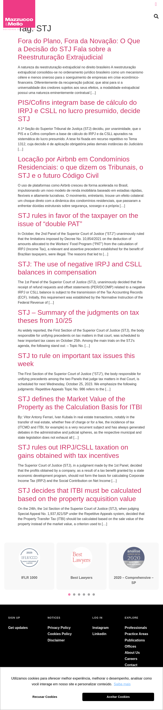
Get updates (18, 628)
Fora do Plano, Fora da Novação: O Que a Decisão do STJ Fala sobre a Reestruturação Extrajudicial (79, 49)
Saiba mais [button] (122, 684)
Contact (131, 665)
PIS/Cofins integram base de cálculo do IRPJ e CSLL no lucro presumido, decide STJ (79, 111)
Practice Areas (136, 634)
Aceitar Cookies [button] (118, 697)
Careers (131, 659)
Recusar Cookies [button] (44, 697)
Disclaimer (56, 640)
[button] (156, 4)
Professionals (136, 628)
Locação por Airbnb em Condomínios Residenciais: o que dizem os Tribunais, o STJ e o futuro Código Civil (80, 167)
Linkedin (100, 634)
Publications (135, 640)
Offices (130, 646)
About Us (132, 652)
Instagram (101, 628)
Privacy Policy (59, 628)
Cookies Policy (60, 634)
